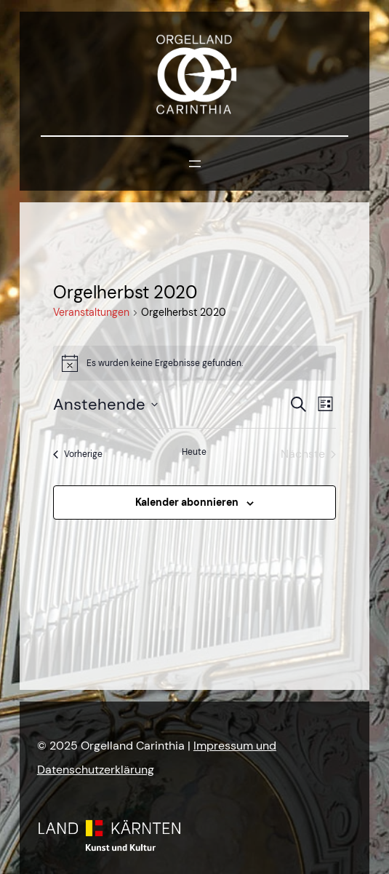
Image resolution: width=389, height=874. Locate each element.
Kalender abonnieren (186, 502)
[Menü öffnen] (195, 163)
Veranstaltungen (91, 312)
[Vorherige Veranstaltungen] (78, 454)
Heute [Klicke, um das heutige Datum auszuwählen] (194, 452)
